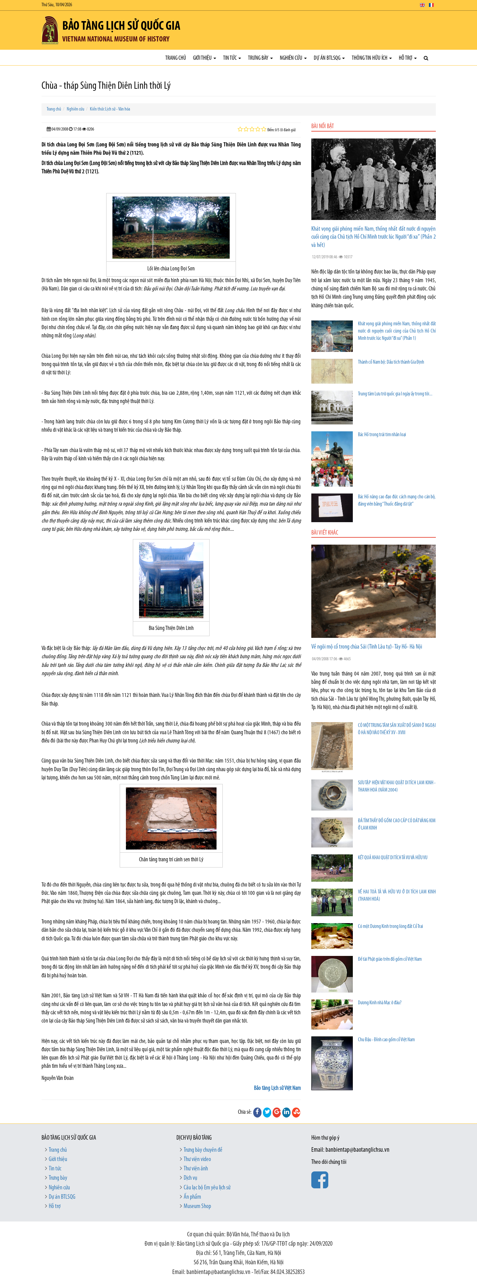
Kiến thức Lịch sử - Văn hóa (110, 109)
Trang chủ (175, 58)
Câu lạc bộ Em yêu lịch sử (207, 1188)
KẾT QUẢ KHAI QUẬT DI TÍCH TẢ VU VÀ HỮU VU (393, 858)
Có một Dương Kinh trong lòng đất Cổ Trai (390, 926)
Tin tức (232, 58)
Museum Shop (197, 1206)
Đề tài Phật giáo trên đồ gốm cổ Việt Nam (390, 959)
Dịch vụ (190, 1178)
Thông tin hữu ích (372, 58)
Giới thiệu (204, 58)
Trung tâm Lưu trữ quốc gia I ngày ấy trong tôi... (395, 394)
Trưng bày (260, 58)
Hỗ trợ (408, 58)
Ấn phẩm (192, 1197)
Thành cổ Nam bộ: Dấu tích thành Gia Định (391, 362)
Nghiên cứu (293, 58)
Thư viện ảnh (196, 1169)
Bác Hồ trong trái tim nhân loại (382, 435)
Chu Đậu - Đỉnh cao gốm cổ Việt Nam (386, 1040)
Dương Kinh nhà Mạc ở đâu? (380, 1003)
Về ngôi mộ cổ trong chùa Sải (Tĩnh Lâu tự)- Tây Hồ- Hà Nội (366, 647)
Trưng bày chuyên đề (203, 1150)
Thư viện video (197, 1159)
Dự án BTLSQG (329, 58)
